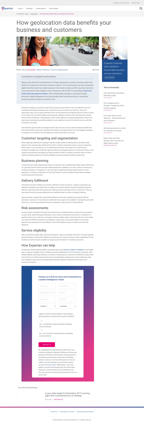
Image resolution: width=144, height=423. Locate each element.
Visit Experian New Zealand (84, 411)
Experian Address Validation (74, 250)
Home (26, 14)
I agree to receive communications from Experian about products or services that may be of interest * (56, 315)
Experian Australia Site (121, 3)
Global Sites (136, 3)
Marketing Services (110, 145)
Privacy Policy (51, 365)
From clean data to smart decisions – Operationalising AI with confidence (115, 118)
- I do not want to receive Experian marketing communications (56, 334)
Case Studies (53, 8)
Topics (20, 8)
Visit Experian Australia (67, 411)
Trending (29, 8)
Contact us (54, 411)
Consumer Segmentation (59, 70)
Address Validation (43, 70)
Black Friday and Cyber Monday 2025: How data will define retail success (114, 140)
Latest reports (40, 8)
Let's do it (47, 345)
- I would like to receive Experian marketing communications (55, 325)
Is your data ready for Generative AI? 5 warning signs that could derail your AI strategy (67, 394)
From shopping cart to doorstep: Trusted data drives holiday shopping (114, 105)
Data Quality (34, 14)
